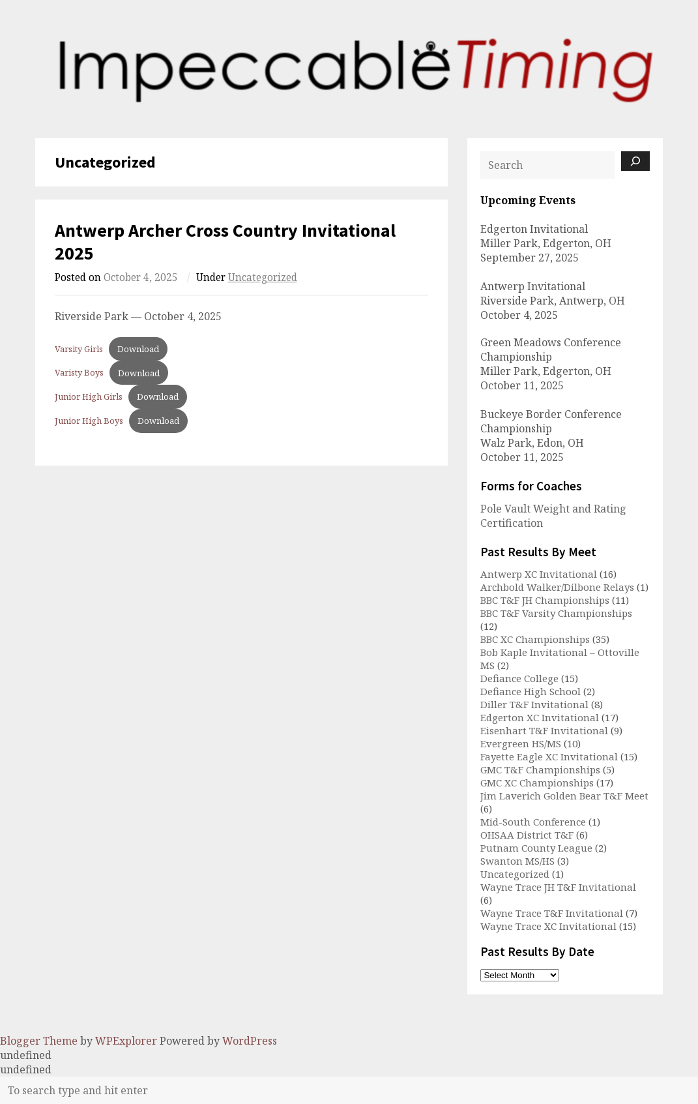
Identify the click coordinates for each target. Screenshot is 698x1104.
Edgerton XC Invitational (539, 717)
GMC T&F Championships (540, 769)
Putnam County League (536, 847)
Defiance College (519, 678)
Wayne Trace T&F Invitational (551, 912)
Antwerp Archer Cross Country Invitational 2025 (225, 241)
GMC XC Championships (537, 782)
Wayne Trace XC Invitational (548, 925)
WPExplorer (126, 1041)
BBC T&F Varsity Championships (556, 612)
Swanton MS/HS (517, 860)
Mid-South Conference (533, 821)
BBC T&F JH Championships (544, 599)
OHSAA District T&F (527, 834)
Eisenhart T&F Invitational (544, 730)
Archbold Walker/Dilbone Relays (557, 586)
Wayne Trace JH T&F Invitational (558, 886)
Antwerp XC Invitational (538, 573)
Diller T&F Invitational (534, 704)
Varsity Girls (79, 349)
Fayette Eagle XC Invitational (549, 756)
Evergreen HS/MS (520, 743)
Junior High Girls (89, 396)
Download (138, 349)
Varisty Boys (79, 373)
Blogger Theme (39, 1041)
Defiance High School (530, 691)
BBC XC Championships (535, 639)
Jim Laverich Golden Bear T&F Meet (564, 795)
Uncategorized (262, 277)
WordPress (249, 1041)
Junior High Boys (89, 420)
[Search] (635, 161)
